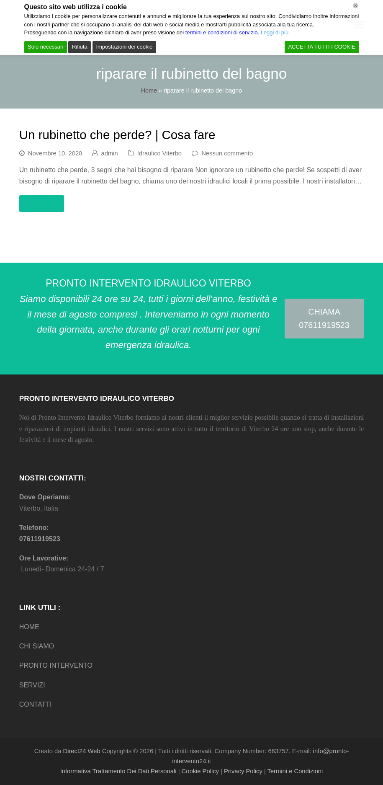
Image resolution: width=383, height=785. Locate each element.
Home (149, 90)
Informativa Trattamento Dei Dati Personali (118, 771)
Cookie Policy (200, 771)
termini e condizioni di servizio (221, 32)
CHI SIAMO (36, 646)
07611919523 (39, 538)
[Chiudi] (355, 5)
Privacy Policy (243, 771)
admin (109, 153)
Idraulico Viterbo (159, 153)
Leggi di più (41, 203)
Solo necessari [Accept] (45, 47)
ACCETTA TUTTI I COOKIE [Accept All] (321, 47)
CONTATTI (35, 704)
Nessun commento (227, 153)
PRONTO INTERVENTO (56, 665)
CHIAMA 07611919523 (324, 318)
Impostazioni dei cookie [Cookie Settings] (124, 47)
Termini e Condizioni (295, 771)
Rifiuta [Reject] (79, 47)
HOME (29, 626)
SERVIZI (32, 685)
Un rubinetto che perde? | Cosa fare (117, 135)
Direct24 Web (81, 751)
